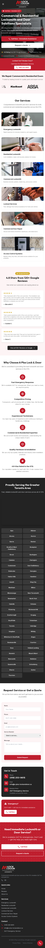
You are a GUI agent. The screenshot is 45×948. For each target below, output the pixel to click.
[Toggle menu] (3, 4)
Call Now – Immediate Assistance (22, 39)
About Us (4, 894)
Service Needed (9, 732)
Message (7, 740)
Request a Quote (22, 45)
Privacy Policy (17, 943)
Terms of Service (27, 943)
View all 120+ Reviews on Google (22, 348)
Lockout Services (7, 911)
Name (6, 705)
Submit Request (22, 757)
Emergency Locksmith (8, 903)
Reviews (4, 891)
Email (5, 723)
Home (3, 888)
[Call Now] (40, 943)
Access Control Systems (9, 916)
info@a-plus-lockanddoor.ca (21, 784)
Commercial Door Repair (9, 913)
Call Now (10, 812)
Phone (6, 714)
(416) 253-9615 (22, 67)
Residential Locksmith (8, 905)
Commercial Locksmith (8, 908)
